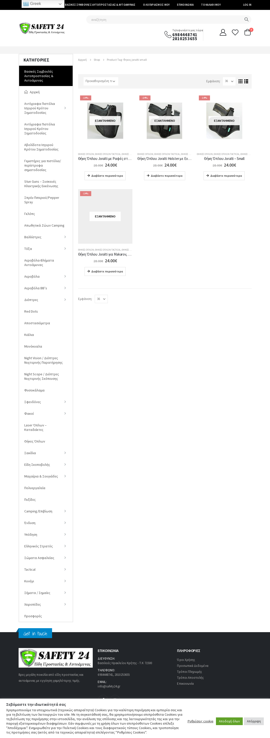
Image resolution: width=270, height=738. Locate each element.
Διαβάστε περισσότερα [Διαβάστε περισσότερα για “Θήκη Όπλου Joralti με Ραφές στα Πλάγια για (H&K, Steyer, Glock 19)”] (107, 175)
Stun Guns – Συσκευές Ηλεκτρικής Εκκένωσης (41, 183)
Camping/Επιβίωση (38, 511)
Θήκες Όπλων (86, 154)
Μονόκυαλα (33, 346)
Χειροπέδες (32, 604)
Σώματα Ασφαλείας (39, 558)
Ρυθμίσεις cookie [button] (200, 721)
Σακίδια (30, 453)
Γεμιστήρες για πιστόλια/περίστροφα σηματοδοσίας (42, 165)
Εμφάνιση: (213, 81)
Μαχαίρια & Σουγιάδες (41, 476)
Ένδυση (29, 523)
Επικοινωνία (185, 4)
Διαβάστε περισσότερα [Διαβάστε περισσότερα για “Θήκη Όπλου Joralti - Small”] (226, 175)
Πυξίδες (30, 499)
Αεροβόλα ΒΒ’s (35, 288)
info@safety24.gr (109, 686)
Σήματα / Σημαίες (37, 592)
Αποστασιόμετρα (37, 323)
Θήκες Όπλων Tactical (108, 154)
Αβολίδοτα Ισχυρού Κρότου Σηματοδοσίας (41, 147)
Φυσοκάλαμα (34, 390)
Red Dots (31, 311)
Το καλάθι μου (211, 4)
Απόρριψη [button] (254, 721)
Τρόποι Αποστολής (190, 678)
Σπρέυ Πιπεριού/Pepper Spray (41, 199)
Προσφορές (33, 616)
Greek (32, 4)
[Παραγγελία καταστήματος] (101, 81)
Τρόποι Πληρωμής (189, 672)
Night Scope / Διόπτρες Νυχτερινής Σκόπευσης (41, 376)
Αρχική (32, 92)
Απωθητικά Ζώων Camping (44, 225)
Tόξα (28, 248)
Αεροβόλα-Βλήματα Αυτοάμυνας (39, 262)
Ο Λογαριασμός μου (156, 4)
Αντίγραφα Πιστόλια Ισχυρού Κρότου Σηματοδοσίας (39, 108)
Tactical (29, 569)
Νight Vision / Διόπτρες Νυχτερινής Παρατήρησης (43, 360)
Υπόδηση (30, 534)
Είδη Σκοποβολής (37, 464)
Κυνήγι (29, 581)
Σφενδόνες (32, 402)
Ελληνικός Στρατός (38, 546)
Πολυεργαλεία (34, 488)
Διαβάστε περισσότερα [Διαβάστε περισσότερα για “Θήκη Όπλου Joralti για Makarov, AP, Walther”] (107, 271)
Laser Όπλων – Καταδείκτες (35, 427)
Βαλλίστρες (32, 237)
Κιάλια (29, 334)
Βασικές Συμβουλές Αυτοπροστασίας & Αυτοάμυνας (100, 4)
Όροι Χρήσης (186, 660)
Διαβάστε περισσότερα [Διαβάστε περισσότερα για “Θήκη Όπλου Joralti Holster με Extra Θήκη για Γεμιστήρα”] (166, 175)
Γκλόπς (29, 213)
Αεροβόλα (32, 276)
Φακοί (29, 413)
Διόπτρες (31, 299)
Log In (247, 4)
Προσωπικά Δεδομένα (192, 666)
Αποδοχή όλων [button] (229, 721)
